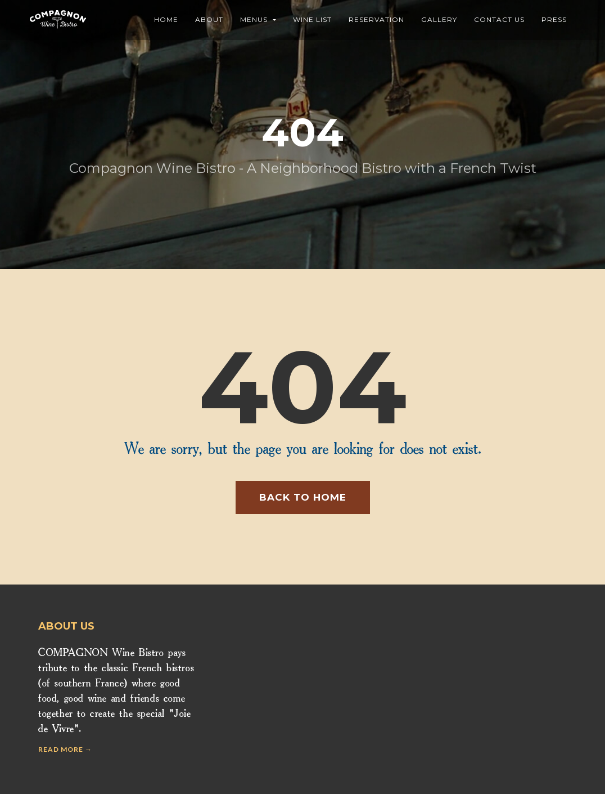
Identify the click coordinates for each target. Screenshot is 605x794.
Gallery (439, 19)
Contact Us (499, 19)
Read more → (65, 749)
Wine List (312, 19)
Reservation (376, 19)
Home (166, 19)
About (209, 19)
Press (554, 19)
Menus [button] (258, 19)
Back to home (302, 497)
